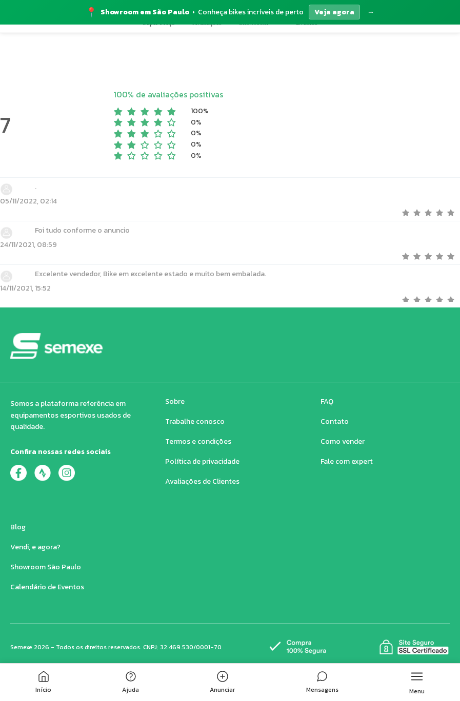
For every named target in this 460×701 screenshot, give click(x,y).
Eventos (306, 77)
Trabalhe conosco (195, 421)
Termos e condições (198, 441)
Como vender (343, 441)
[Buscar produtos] (326, 42)
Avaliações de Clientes (202, 481)
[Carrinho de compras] (380, 42)
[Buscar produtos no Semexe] (252, 42)
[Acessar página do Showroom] (230, 12)
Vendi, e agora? (35, 547)
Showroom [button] (258, 77)
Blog (18, 527)
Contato (335, 421)
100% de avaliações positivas (168, 94)
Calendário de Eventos (47, 587)
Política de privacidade (202, 461)
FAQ (327, 401)
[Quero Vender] (436, 42)
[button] (118, 42)
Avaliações (207, 77)
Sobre (175, 401)
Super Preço (159, 77)
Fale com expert (347, 461)
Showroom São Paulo (45, 567)
